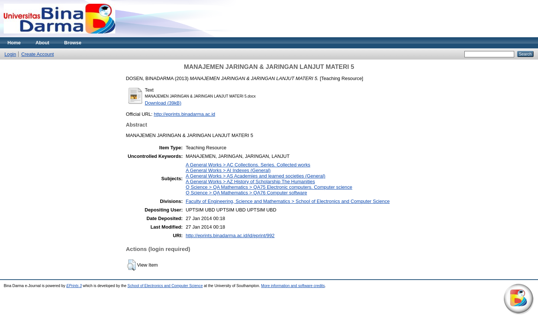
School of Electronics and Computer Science (165, 286)
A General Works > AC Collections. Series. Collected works (248, 165)
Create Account (37, 54)
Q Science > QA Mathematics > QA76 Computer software (246, 192)
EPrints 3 (74, 286)
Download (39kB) (163, 103)
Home (14, 42)
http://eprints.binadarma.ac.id (184, 114)
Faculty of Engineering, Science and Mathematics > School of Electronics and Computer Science (288, 201)
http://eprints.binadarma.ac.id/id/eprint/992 (230, 235)
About (42, 42)
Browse (72, 42)
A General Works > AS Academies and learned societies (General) (255, 176)
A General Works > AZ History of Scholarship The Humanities (250, 181)
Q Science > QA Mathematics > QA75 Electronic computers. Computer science (269, 187)
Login (10, 54)
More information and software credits (293, 286)
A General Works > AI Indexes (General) (228, 170)
